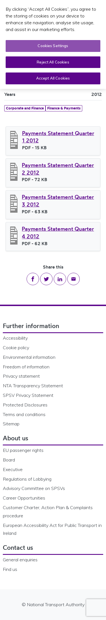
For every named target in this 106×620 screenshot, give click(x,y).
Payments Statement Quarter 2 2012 (58, 169)
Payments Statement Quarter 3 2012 (58, 201)
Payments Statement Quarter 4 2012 (58, 232)
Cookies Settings (53, 45)
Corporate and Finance (25, 108)
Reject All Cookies (53, 62)
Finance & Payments (64, 108)
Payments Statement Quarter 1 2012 (58, 137)
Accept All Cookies (53, 78)
